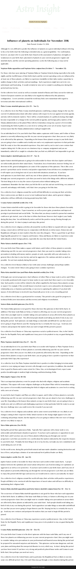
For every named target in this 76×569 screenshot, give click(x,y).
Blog (55, 28)
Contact (5, 32)
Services (37, 28)
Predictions (15, 28)
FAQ (62, 28)
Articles (47, 28)
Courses (26, 28)
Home (4, 28)
